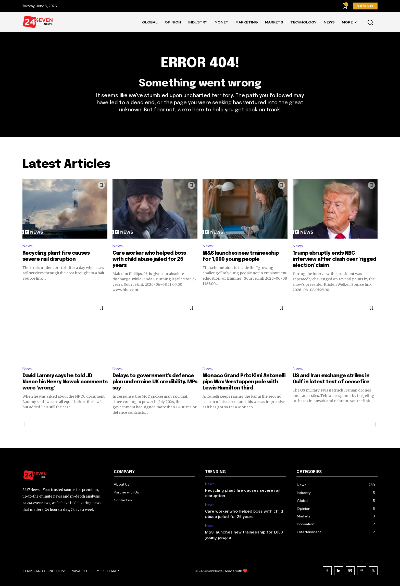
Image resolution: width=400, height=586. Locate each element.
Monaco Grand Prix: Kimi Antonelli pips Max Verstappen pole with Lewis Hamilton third (244, 382)
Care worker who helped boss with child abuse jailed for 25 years (149, 259)
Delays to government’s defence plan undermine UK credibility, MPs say (154, 382)
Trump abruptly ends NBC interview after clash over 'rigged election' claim (334, 259)
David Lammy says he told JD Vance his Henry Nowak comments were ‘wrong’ (64, 382)
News (27, 246)
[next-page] (373, 424)
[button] (370, 22)
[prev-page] (26, 424)
